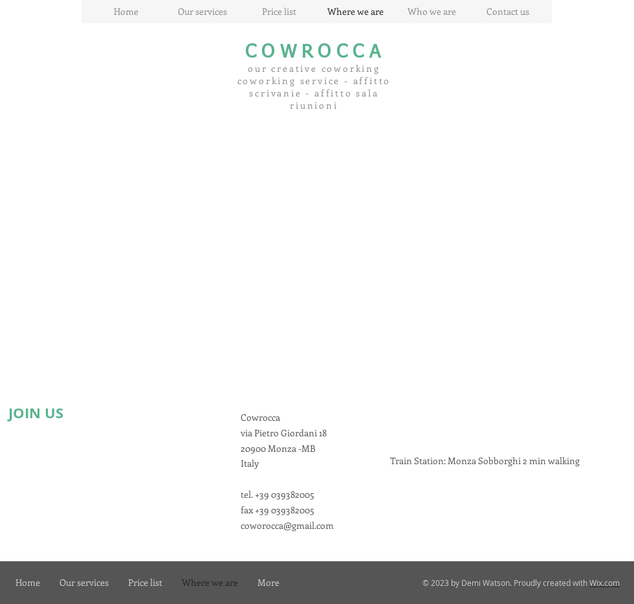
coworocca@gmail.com (287, 525)
